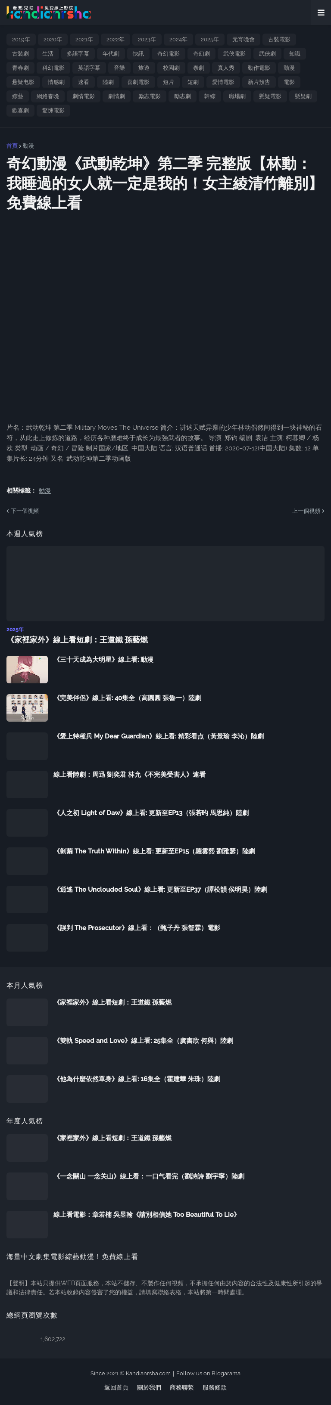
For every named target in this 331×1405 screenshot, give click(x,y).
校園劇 (171, 68)
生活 (47, 53)
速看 (83, 82)
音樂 (119, 68)
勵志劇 (182, 96)
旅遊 (144, 68)
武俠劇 (267, 53)
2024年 (178, 39)
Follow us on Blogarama (208, 1373)
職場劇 (237, 96)
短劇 (193, 82)
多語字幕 (78, 53)
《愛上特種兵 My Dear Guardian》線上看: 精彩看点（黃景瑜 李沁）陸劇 (158, 736)
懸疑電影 (270, 96)
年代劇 (111, 53)
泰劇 (198, 68)
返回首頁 (116, 1387)
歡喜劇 (20, 110)
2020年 (53, 39)
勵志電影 (149, 96)
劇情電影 (83, 96)
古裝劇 (20, 53)
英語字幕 (89, 68)
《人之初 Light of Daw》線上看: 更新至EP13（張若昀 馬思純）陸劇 (151, 813)
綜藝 (17, 96)
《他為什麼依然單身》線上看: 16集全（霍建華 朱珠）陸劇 (136, 1079)
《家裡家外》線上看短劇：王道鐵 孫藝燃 (77, 639)
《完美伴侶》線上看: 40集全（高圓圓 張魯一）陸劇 (127, 698)
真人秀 (226, 68)
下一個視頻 (25, 511)
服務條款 (215, 1387)
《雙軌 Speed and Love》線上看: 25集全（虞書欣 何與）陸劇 (143, 1041)
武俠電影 (234, 53)
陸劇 (108, 82)
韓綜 (209, 96)
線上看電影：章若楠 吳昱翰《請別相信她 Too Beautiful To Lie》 (146, 1215)
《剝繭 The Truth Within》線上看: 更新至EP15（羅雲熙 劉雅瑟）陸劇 (154, 851)
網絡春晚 (48, 96)
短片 (168, 82)
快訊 (138, 53)
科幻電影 (53, 68)
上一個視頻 (306, 511)
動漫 (289, 68)
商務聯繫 (182, 1387)
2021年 (84, 39)
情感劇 (56, 82)
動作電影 (259, 68)
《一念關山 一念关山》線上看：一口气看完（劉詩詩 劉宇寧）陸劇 (148, 1176)
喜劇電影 (138, 82)
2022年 (115, 39)
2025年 (210, 39)
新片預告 (259, 82)
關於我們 (149, 1387)
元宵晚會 (243, 39)
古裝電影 (279, 39)
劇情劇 (116, 96)
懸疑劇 (303, 96)
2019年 (21, 39)
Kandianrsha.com (148, 1373)
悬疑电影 (23, 82)
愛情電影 (223, 82)
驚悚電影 (53, 110)
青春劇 (20, 68)
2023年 (147, 39)
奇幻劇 (201, 53)
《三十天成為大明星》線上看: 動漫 (103, 660)
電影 (289, 82)
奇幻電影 (168, 53)
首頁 (12, 146)
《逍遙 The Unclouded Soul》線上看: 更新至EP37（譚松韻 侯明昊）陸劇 (160, 889)
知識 (294, 53)
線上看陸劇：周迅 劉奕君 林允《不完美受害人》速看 (129, 774)
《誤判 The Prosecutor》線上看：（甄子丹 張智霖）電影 (136, 928)
